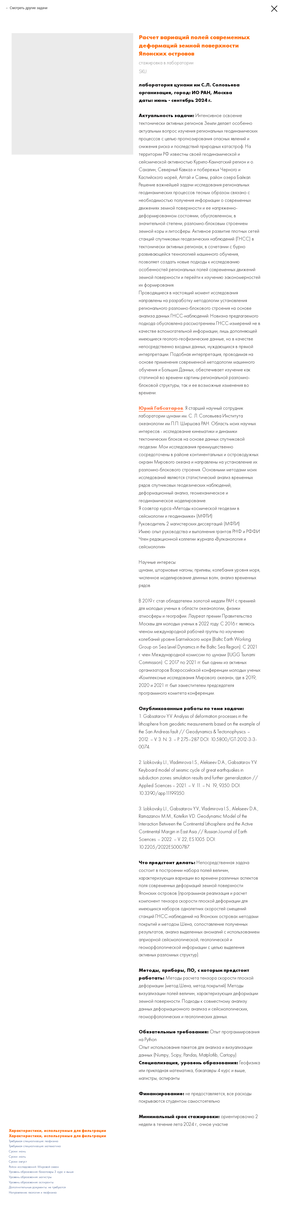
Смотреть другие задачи (28, 8)
